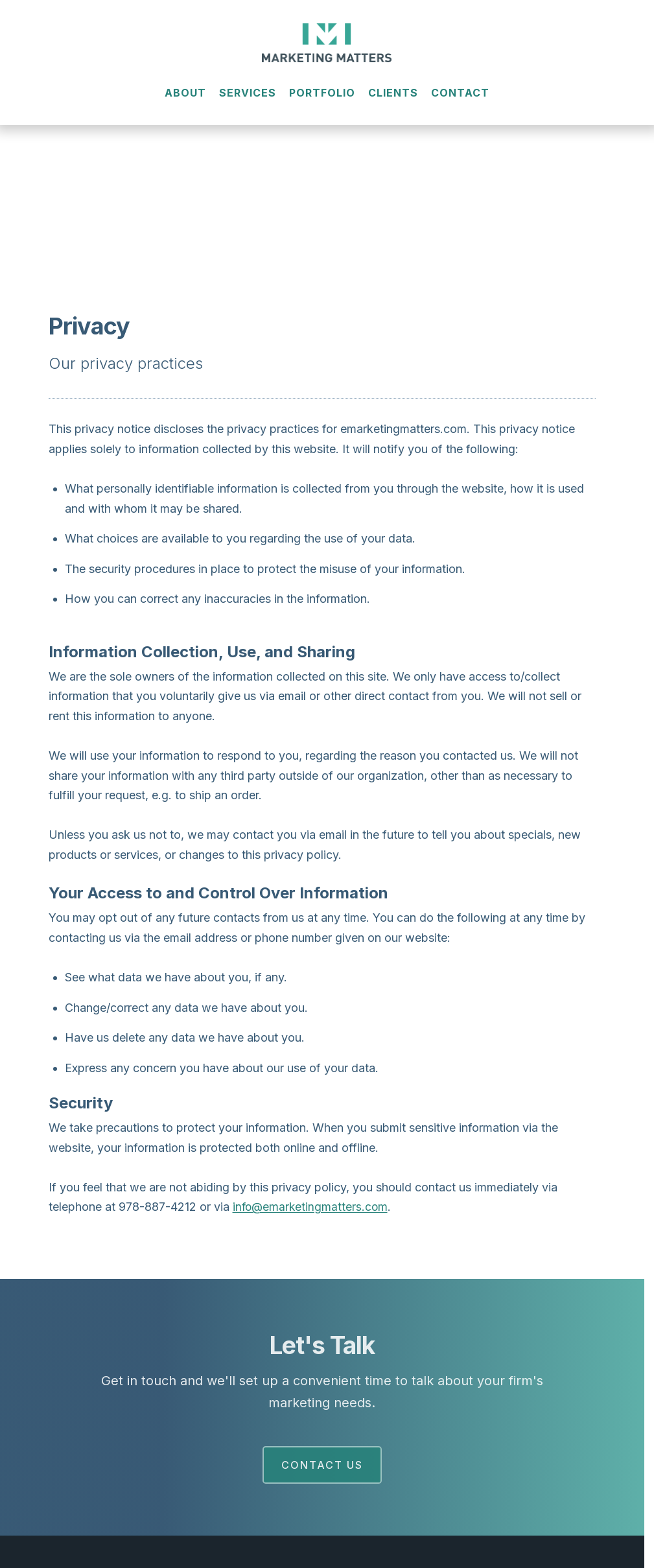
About (185, 101)
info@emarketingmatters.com (312, 1206)
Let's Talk (322, 1345)
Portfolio (322, 101)
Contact (460, 101)
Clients (393, 101)
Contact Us (322, 1464)
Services (247, 101)
